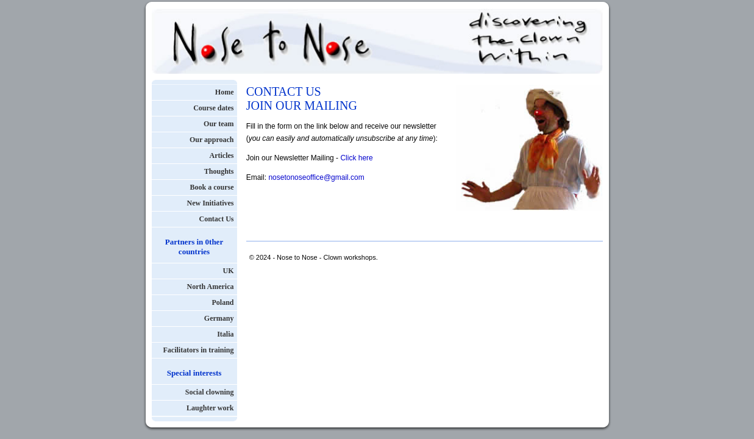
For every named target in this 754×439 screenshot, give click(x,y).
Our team (218, 124)
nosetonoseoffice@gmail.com (316, 177)
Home (224, 92)
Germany (219, 318)
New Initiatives (210, 203)
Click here (356, 158)
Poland (222, 302)
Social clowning (209, 392)
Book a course (212, 187)
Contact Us (216, 219)
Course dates (213, 108)
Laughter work (210, 408)
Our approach (212, 139)
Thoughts (219, 171)
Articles (222, 155)
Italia (225, 334)
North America (210, 286)
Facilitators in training (198, 350)
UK (228, 270)
